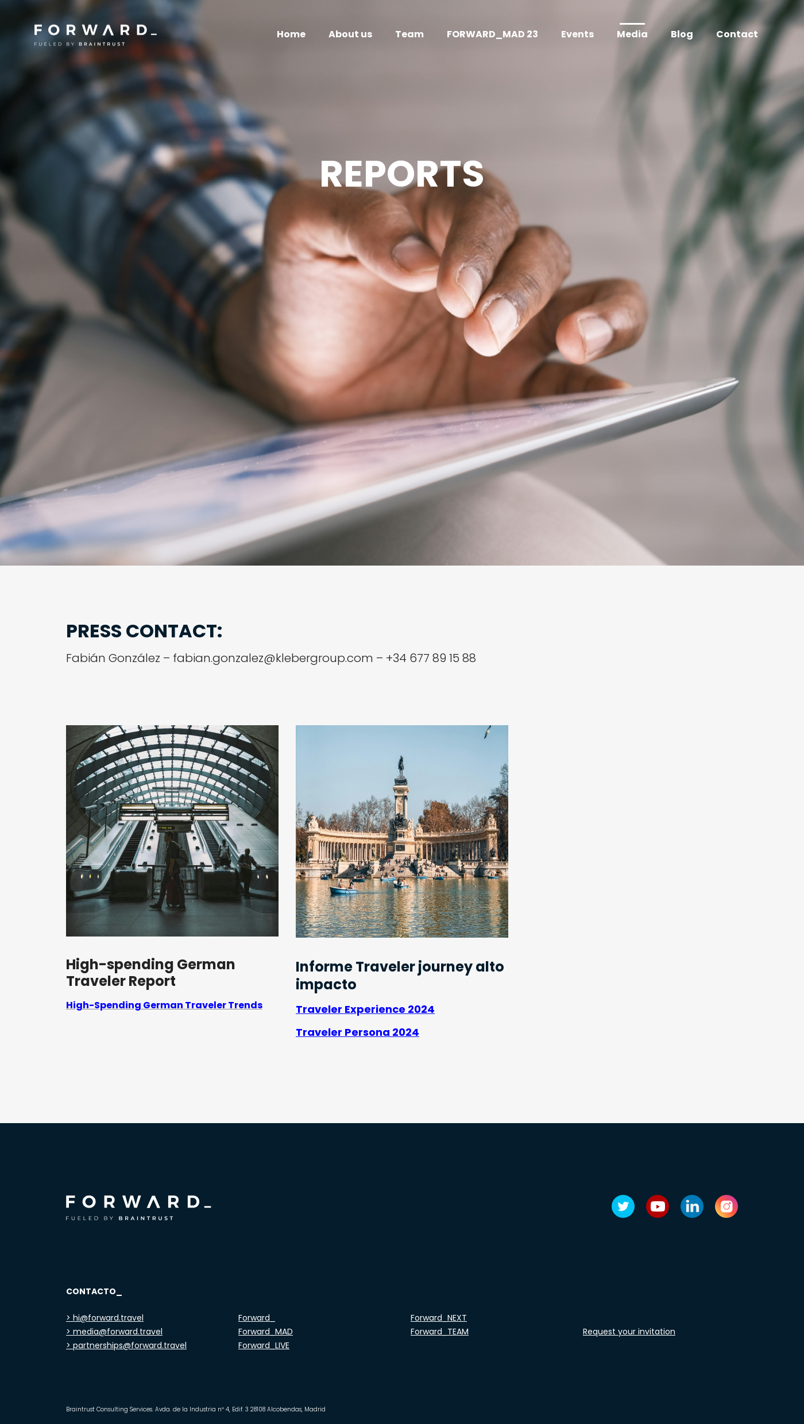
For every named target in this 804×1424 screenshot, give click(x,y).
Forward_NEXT (439, 1318)
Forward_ (256, 1318)
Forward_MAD (265, 1331)
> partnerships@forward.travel (126, 1345)
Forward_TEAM (440, 1331)
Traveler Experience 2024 (365, 1009)
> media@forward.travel (114, 1331)
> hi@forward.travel (105, 1318)
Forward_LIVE (263, 1345)
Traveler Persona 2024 (357, 1032)
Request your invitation (629, 1331)
